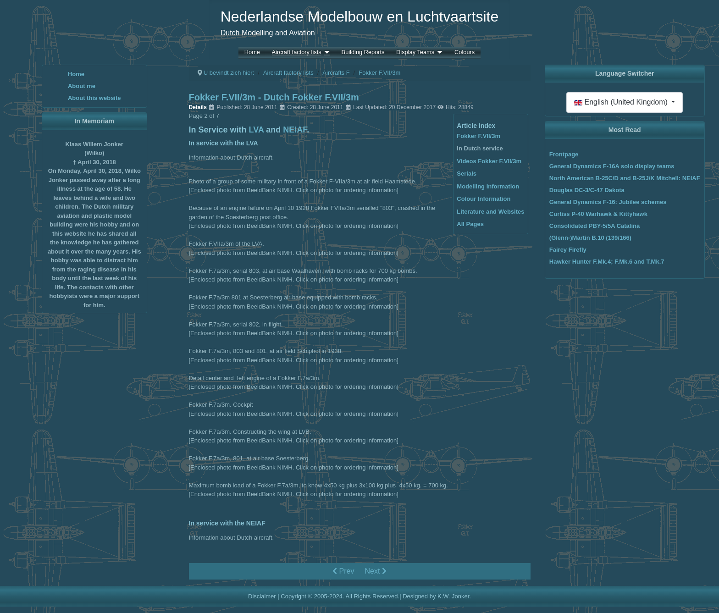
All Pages (470, 224)
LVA (256, 129)
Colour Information (483, 198)
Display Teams (415, 52)
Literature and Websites (490, 211)
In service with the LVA (223, 143)
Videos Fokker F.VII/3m (489, 161)
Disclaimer (262, 596)
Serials (466, 173)
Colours (464, 52)
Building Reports (363, 52)
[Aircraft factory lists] (325, 52)
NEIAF (295, 129)
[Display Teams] (438, 52)
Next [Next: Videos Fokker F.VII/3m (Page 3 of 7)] (376, 571)
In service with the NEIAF (227, 523)
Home (252, 52)
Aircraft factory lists (296, 52)
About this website (94, 97)
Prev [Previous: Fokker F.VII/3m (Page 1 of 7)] (343, 571)
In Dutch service (480, 148)
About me (81, 86)
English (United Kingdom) (621, 102)
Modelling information (488, 186)
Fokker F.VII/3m (478, 136)
